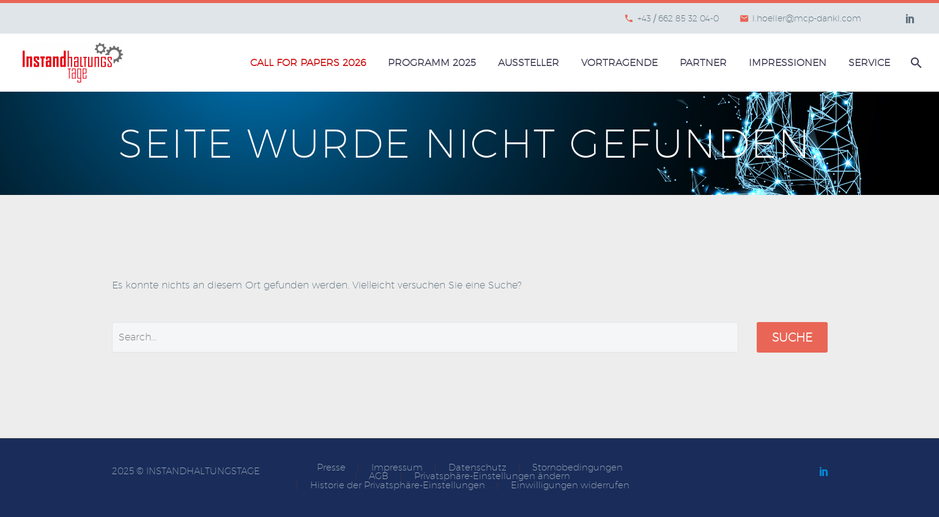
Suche (792, 337)
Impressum (397, 467)
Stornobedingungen (577, 467)
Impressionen (787, 62)
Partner (703, 62)
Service (869, 62)
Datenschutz (477, 467)
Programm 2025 (432, 62)
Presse (331, 467)
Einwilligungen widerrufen (570, 485)
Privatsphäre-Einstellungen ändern (492, 476)
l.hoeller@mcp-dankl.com (806, 18)
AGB (378, 476)
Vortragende (619, 62)
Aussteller (528, 62)
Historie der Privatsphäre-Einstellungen (397, 485)
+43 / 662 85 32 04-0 (678, 18)
